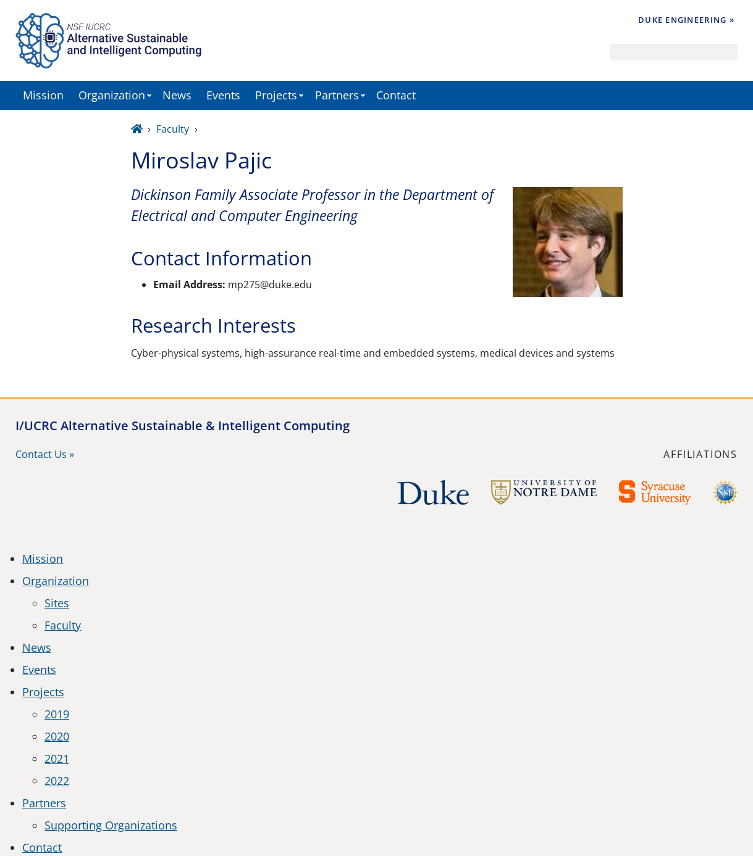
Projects (276, 95)
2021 (56, 758)
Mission (43, 95)
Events (223, 95)
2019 (56, 714)
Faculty (172, 129)
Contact (396, 95)
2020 (56, 736)
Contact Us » (44, 454)
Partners (337, 95)
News (176, 95)
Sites (56, 603)
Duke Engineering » (686, 19)
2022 (56, 780)
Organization (111, 95)
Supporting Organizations (110, 825)
